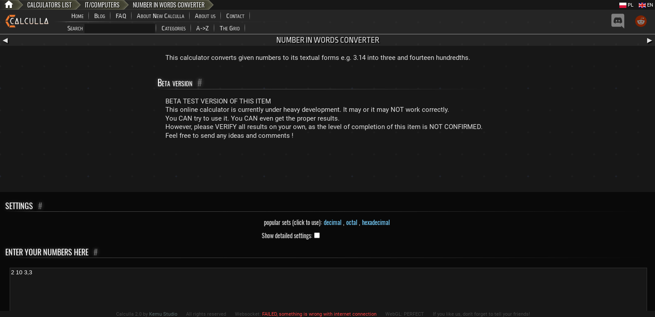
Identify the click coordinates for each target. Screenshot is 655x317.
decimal (332, 222)
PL (626, 5)
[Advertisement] (328, 168)
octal (351, 222)
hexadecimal (376, 222)
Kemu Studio (163, 314)
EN (646, 5)
